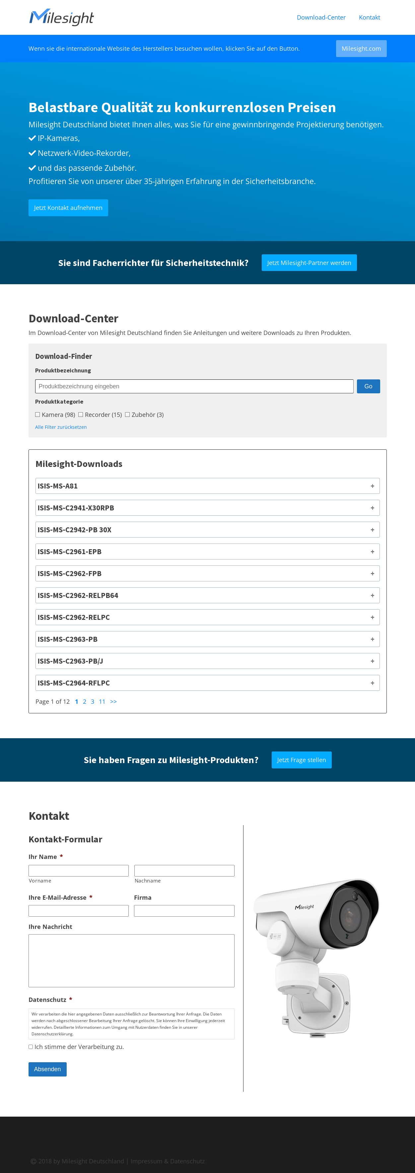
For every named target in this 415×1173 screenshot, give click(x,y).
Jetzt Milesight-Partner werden (309, 263)
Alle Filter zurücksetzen (61, 427)
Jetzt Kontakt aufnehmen (68, 208)
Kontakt (369, 17)
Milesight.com (361, 48)
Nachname (148, 880)
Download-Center (321, 17)
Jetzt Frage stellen (301, 760)
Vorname (40, 880)
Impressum (147, 1161)
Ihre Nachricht (50, 927)
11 (102, 701)
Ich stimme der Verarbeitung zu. (79, 1047)
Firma (143, 897)
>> (113, 701)
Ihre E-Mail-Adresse (61, 897)
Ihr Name (46, 857)
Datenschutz (50, 1000)
